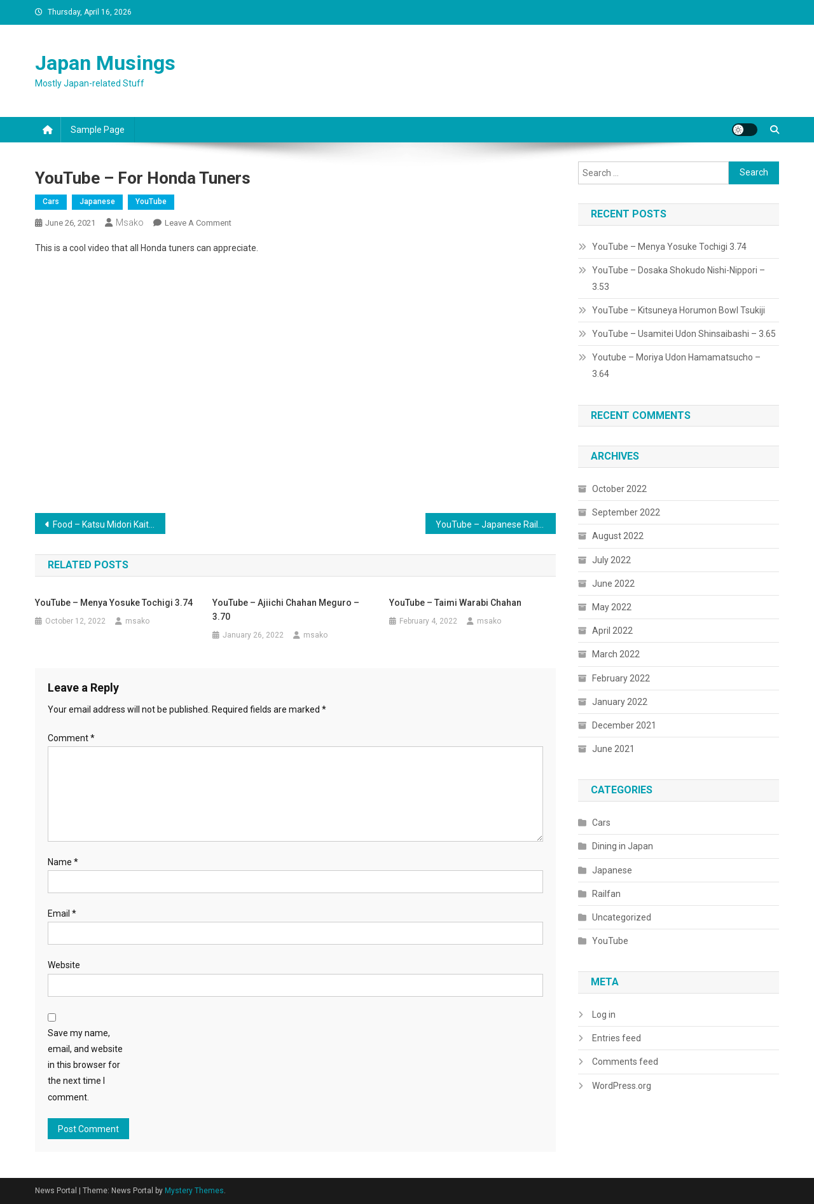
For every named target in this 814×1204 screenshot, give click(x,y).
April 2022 (612, 631)
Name (63, 862)
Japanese (97, 201)
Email (62, 913)
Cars (51, 201)
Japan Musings (105, 63)
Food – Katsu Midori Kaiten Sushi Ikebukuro (109, 524)
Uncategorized (621, 917)
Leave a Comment (198, 223)
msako (130, 222)
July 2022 (611, 560)
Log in (604, 1014)
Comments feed (625, 1062)
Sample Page (98, 130)
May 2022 (611, 607)
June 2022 (613, 583)
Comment (71, 738)
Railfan (606, 894)
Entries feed (616, 1038)
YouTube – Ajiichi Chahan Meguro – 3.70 (285, 610)
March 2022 (616, 654)
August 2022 (618, 536)
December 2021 (624, 725)
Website (64, 965)
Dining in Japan (622, 846)
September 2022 (626, 512)
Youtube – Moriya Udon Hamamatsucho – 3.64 (676, 365)
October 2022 (619, 489)
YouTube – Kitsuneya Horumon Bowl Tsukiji (678, 310)
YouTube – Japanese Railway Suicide (496, 524)
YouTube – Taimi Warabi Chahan (455, 603)
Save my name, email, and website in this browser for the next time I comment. (85, 1065)
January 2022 (619, 702)
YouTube (151, 201)
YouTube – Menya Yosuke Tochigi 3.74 (114, 603)
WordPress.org (621, 1086)
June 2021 (613, 749)
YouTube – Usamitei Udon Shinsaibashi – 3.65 (684, 334)
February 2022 (621, 678)
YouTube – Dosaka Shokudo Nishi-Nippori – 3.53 (678, 278)
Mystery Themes (194, 1190)
